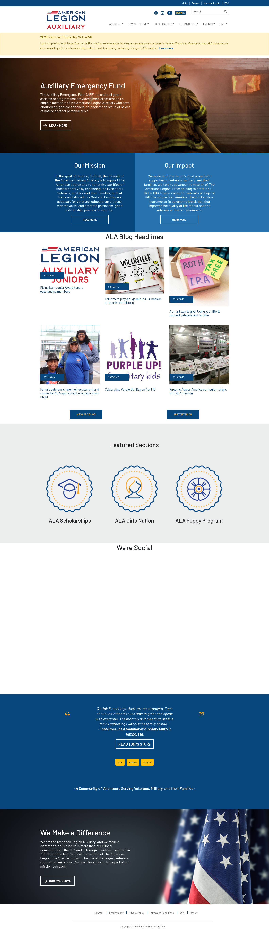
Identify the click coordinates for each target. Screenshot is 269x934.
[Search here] (210, 11)
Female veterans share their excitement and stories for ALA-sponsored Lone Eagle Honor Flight (69, 392)
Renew (195, 3)
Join (184, 3)
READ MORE (90, 219)
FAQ (226, 3)
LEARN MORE (55, 126)
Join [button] (120, 761)
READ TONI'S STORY (134, 743)
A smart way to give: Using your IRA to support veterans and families (194, 313)
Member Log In (212, 3)
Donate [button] (147, 761)
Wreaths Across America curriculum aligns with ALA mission (197, 390)
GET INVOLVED (187, 23)
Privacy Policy (136, 911)
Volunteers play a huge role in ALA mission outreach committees (132, 300)
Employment (116, 911)
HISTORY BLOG (183, 413)
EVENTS (208, 23)
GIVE (222, 23)
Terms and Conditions (162, 911)
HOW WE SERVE (137, 23)
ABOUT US (115, 23)
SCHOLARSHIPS (163, 23)
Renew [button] (133, 761)
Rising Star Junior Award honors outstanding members (69, 289)
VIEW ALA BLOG (86, 413)
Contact (98, 911)
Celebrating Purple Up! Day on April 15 (129, 389)
